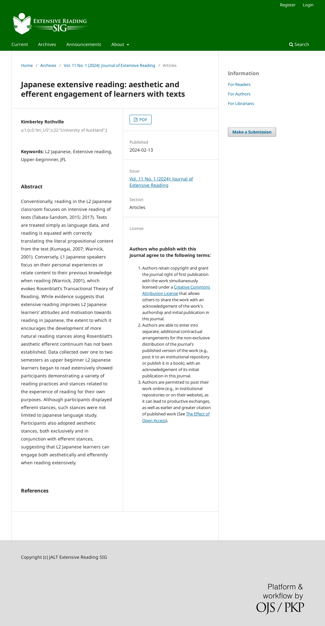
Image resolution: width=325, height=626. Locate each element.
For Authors (239, 94)
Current (19, 44)
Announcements (83, 44)
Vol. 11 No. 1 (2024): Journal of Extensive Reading (109, 65)
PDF (142, 119)
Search (299, 44)
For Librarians (241, 103)
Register (287, 5)
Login (308, 5)
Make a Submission (252, 132)
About (118, 44)
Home (27, 65)
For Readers (239, 84)
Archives (47, 44)
